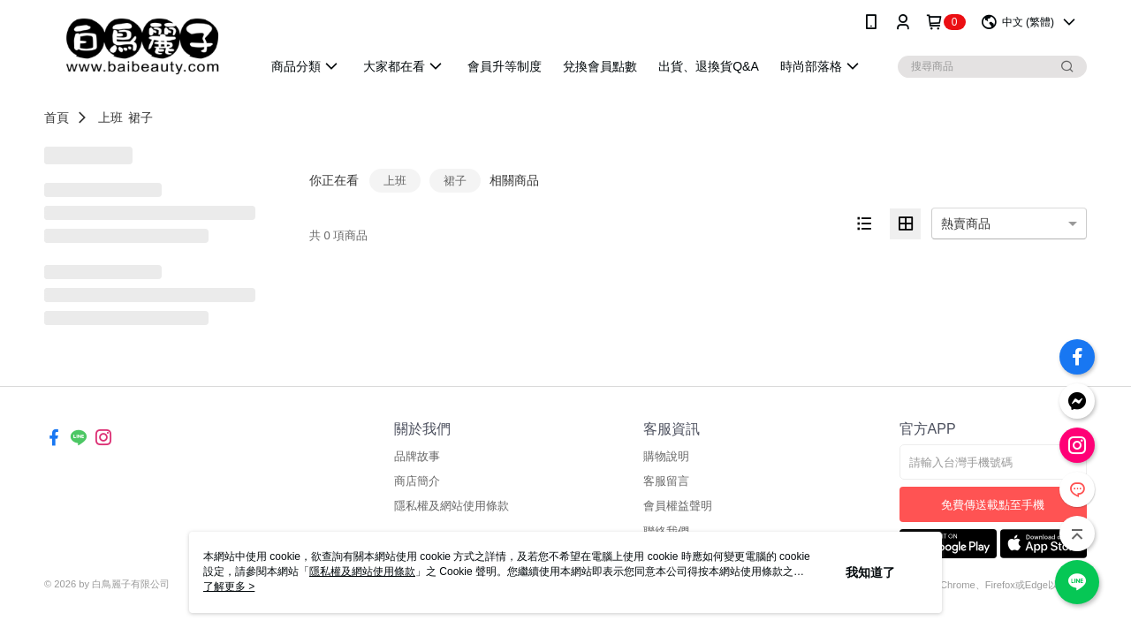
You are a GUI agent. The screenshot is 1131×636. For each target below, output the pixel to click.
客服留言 (666, 481)
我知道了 (870, 572)
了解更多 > (228, 586)
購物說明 (666, 456)
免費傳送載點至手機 (992, 504)
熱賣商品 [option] (966, 223)
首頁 (56, 117)
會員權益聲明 (677, 505)
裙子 (140, 117)
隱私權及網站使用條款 (451, 505)
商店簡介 (417, 481)
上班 (110, 117)
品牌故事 (417, 456)
